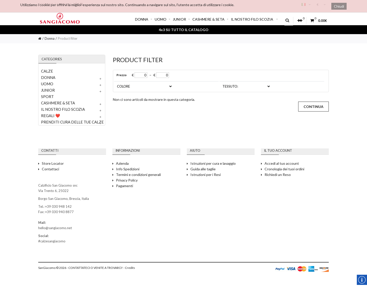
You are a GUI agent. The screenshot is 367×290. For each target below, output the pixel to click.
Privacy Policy (127, 180)
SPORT (47, 96)
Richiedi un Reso (278, 174)
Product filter (67, 38)
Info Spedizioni (127, 169)
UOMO (162, 19)
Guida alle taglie (203, 169)
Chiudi (339, 6)
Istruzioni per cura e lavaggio (213, 163)
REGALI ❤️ (50, 115)
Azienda (122, 163)
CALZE (47, 71)
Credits (130, 268)
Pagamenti (124, 186)
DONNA (143, 19)
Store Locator (53, 163)
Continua (313, 106)
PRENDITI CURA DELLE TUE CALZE (72, 122)
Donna (50, 38)
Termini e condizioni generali (138, 174)
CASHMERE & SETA (210, 19)
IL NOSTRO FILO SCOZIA (254, 19)
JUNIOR (181, 19)
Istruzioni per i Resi (205, 174)
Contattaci (50, 169)
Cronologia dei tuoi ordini (284, 169)
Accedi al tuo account (282, 163)
